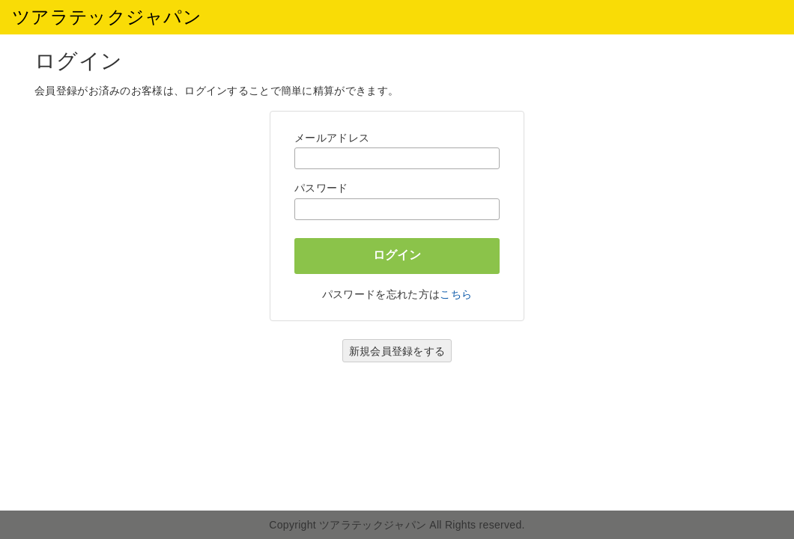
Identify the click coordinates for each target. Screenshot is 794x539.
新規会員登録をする (397, 351)
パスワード (321, 188)
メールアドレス (331, 138)
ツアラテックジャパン (106, 17)
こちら (456, 294)
